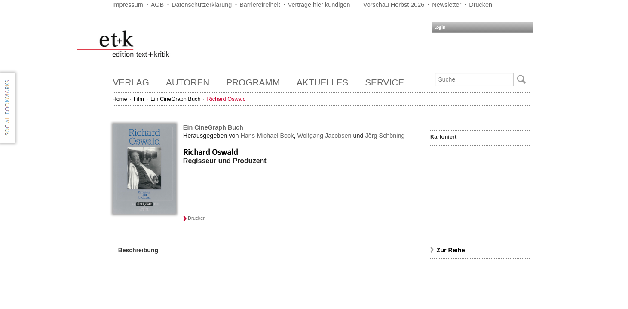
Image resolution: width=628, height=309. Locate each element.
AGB (157, 4)
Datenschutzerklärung (202, 4)
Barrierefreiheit (259, 4)
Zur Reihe (450, 250)
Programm (253, 82)
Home (120, 99)
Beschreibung (138, 250)
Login (439, 27)
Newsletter (446, 4)
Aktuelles (322, 82)
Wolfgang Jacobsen (324, 135)
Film (139, 99)
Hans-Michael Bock (267, 135)
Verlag (131, 82)
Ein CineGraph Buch (175, 99)
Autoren (187, 82)
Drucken (480, 4)
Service (384, 82)
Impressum (128, 4)
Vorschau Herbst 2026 (393, 4)
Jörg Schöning (385, 135)
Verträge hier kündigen (319, 4)
